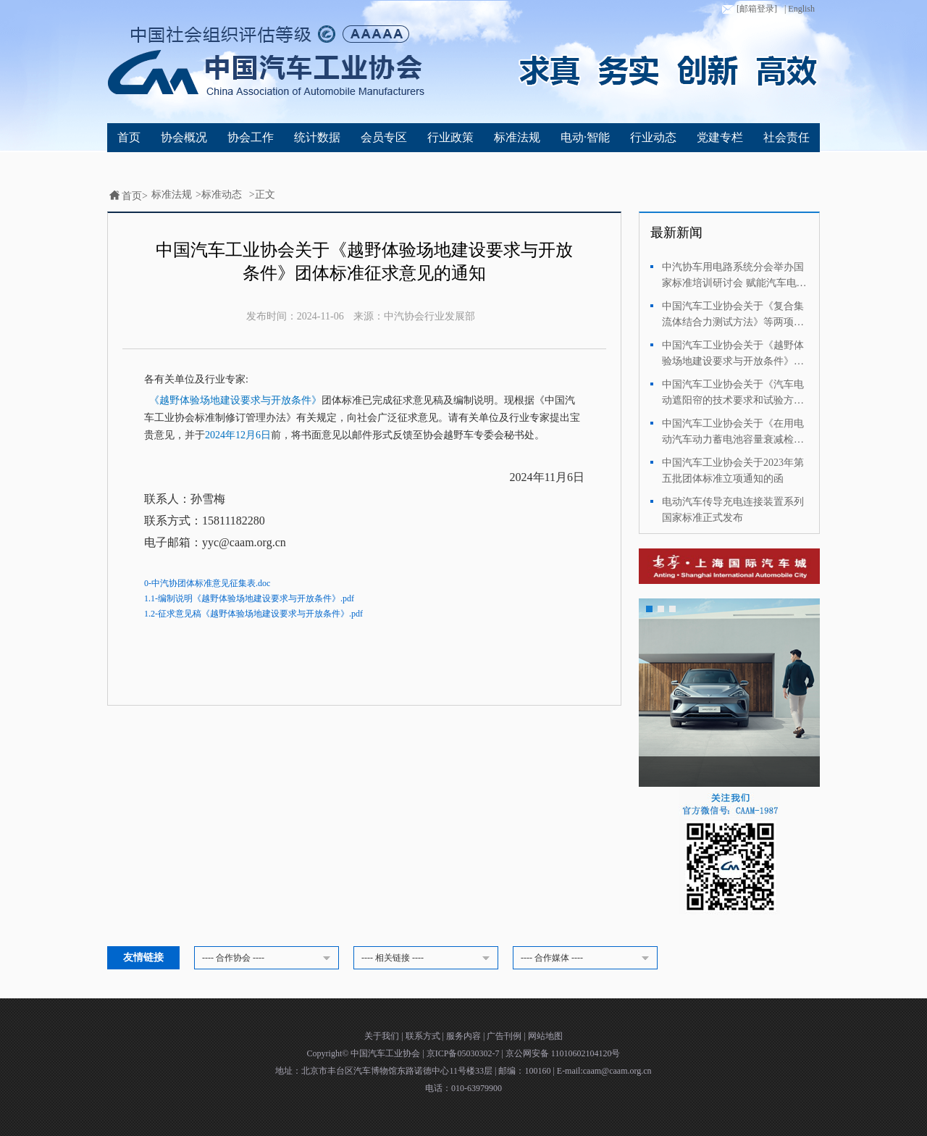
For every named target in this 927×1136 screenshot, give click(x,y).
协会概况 (184, 137)
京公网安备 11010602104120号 (563, 1053)
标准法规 (517, 137)
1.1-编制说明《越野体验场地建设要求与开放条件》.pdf (249, 598)
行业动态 (653, 137)
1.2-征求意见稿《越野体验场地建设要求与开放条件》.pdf (253, 614)
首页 (128, 137)
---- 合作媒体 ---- (587, 958)
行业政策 (450, 137)
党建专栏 (720, 137)
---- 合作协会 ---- (268, 958)
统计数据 (317, 137)
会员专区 (384, 137)
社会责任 (786, 137)
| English (799, 9)
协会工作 (250, 137)
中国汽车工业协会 (386, 1053)
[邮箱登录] (748, 9)
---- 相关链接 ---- (428, 958)
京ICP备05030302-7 (464, 1053)
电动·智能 (585, 137)
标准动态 (221, 194)
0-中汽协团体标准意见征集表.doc (207, 583)
